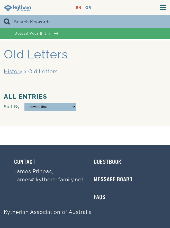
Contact (25, 162)
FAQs (99, 197)
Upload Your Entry (36, 33)
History (13, 71)
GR (88, 8)
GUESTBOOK (107, 162)
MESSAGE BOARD (113, 180)
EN (79, 8)
